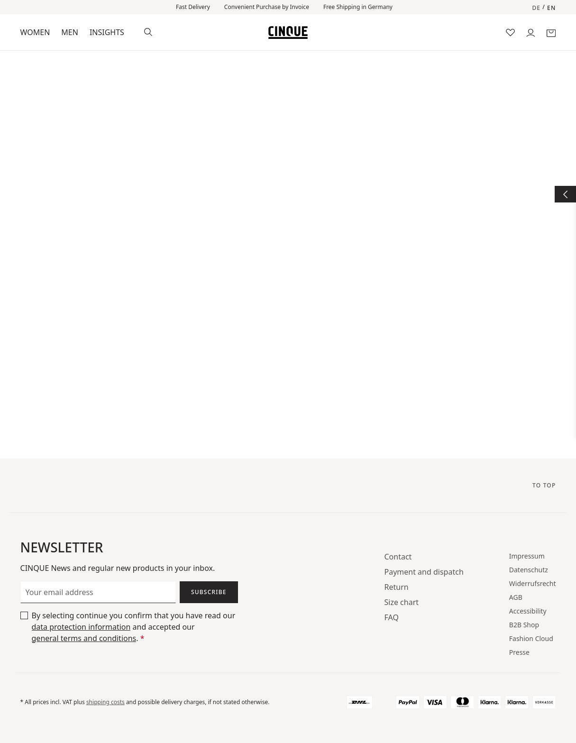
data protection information (81, 627)
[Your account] (530, 32)
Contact (398, 556)
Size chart (401, 602)
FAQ (391, 617)
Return (396, 587)
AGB (515, 597)
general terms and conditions (84, 638)
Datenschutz (528, 569)
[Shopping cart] (551, 32)
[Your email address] (98, 592)
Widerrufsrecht (532, 583)
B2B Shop (524, 624)
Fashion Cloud (531, 638)
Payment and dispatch (424, 572)
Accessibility (528, 610)
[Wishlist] (510, 32)
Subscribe (209, 592)
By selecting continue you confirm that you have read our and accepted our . (134, 627)
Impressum (527, 555)
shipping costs (105, 702)
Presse (519, 652)
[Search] (148, 31)
